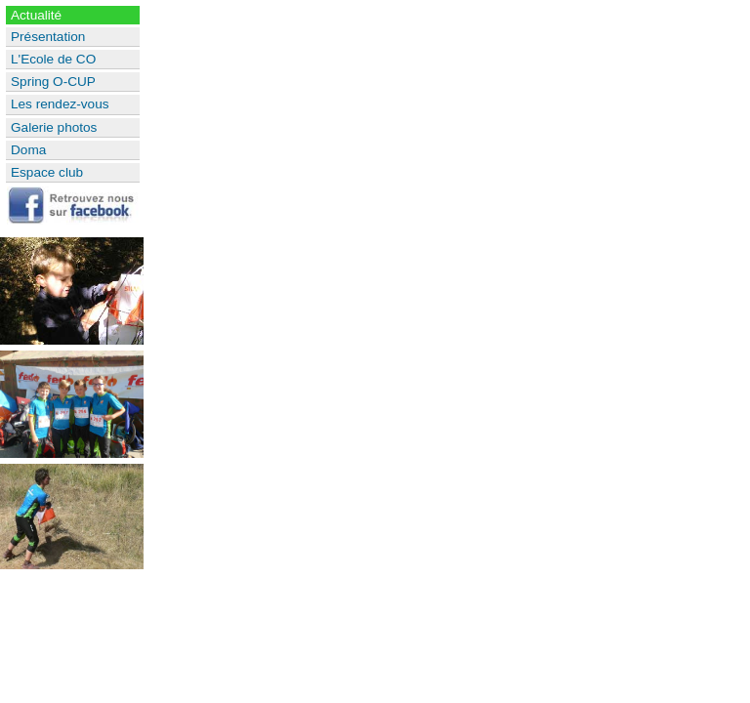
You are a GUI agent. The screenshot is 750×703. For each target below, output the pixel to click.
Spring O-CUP (53, 81)
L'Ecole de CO (53, 59)
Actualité (36, 15)
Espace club (47, 172)
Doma (28, 150)
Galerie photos (54, 127)
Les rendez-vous (60, 104)
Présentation (48, 36)
